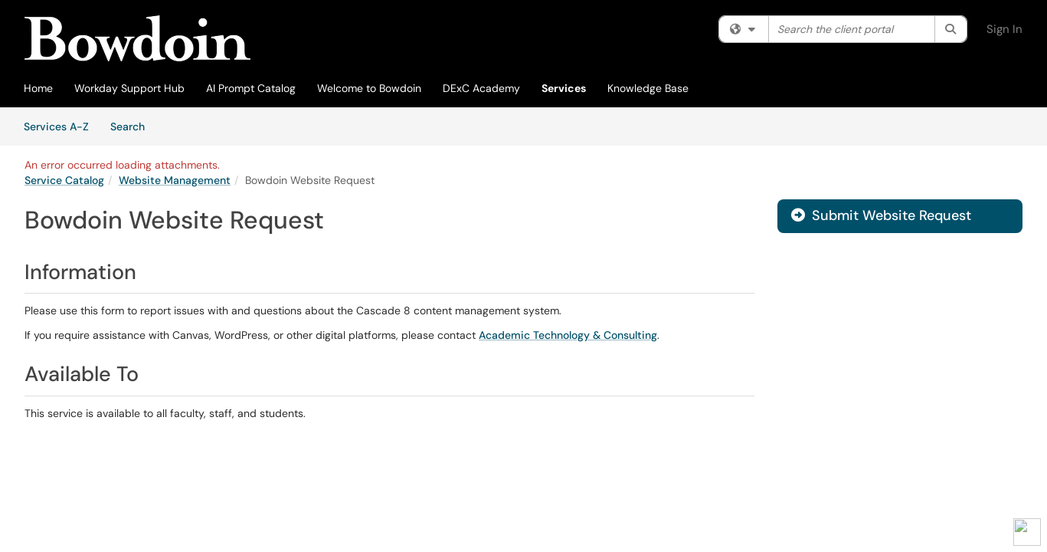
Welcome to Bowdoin (369, 88)
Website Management (175, 180)
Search (132, 125)
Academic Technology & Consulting (568, 335)
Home (38, 88)
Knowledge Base (648, 88)
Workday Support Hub (129, 88)
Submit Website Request (881, 215)
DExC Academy (481, 88)
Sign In (1004, 29)
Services (563, 88)
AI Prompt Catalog (251, 88)
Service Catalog (64, 180)
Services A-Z (56, 126)
